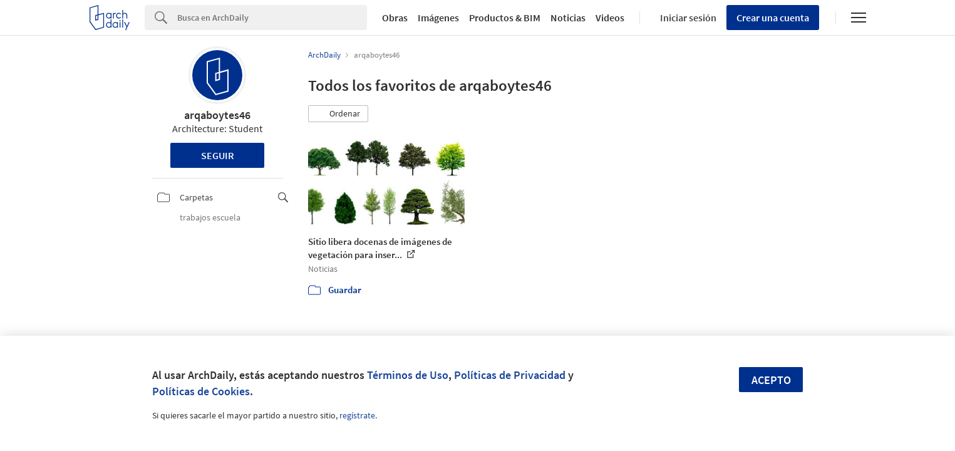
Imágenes (438, 18)
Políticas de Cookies (201, 391)
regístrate (357, 415)
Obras (395, 18)
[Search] (272, 17)
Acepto (771, 380)
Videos (610, 18)
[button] (338, 114)
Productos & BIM (504, 18)
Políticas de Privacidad (509, 375)
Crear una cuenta (772, 17)
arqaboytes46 (217, 115)
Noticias (568, 18)
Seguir (217, 155)
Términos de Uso (407, 375)
